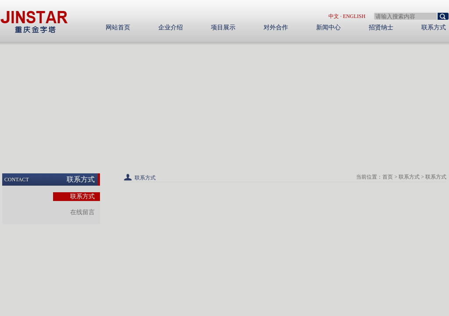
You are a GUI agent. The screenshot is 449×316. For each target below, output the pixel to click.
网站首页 (118, 27)
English (354, 16)
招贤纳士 (381, 27)
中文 (333, 16)
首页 (387, 177)
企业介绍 (170, 27)
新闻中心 (328, 27)
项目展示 (223, 27)
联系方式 (409, 177)
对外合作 (276, 27)
